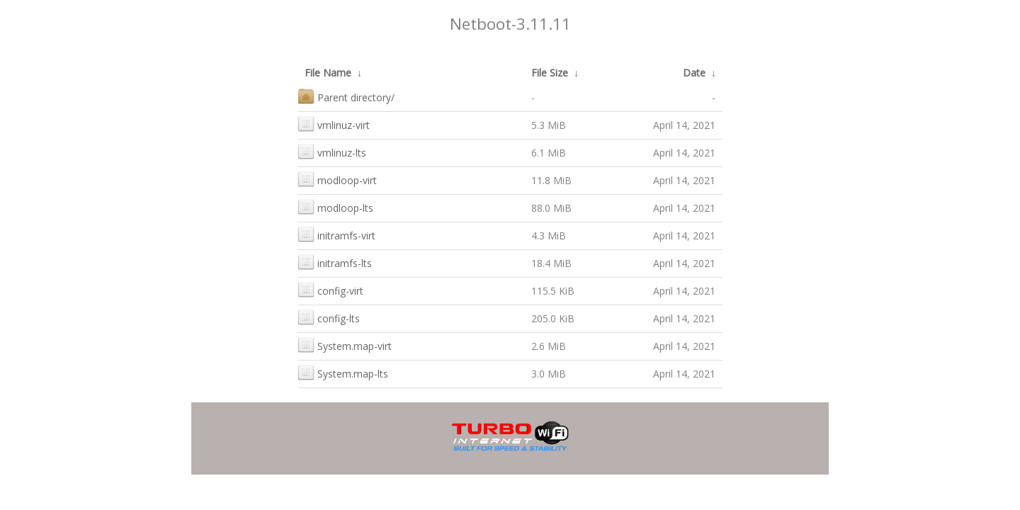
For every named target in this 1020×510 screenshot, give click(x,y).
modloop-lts (335, 206)
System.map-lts (343, 372)
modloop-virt (337, 179)
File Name (328, 72)
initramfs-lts (335, 262)
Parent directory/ (346, 96)
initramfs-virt (336, 234)
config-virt (330, 289)
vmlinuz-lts (332, 151)
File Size (549, 72)
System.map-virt (345, 344)
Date (694, 72)
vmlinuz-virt (334, 123)
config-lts (329, 317)
